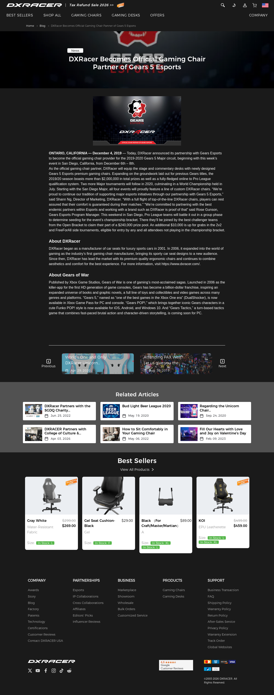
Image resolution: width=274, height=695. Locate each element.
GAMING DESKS (126, 15)
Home (30, 25)
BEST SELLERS (19, 15)
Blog (42, 25)
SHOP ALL (52, 15)
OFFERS (157, 15)
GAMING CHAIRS (86, 15)
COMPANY (258, 15)
